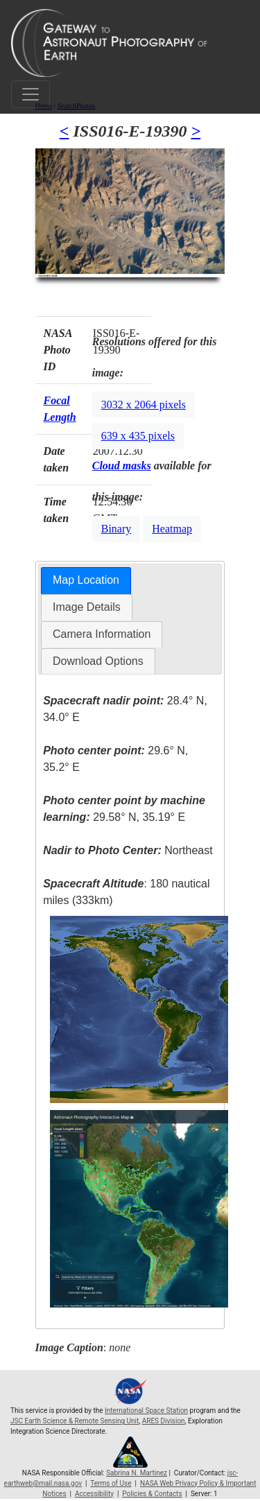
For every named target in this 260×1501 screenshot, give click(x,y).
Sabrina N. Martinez (136, 1473)
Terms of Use (110, 1483)
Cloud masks (121, 465)
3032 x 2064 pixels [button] (143, 404)
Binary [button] (116, 529)
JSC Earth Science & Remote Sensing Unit (74, 1421)
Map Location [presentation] (86, 580)
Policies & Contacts (152, 1494)
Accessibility (94, 1494)
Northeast (127, 850)
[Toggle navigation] (30, 94)
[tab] (86, 580)
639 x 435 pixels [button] (138, 436)
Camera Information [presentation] (101, 634)
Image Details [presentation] (87, 607)
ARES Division (163, 1421)
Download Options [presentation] (98, 661)
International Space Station (146, 1410)
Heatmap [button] (172, 529)
